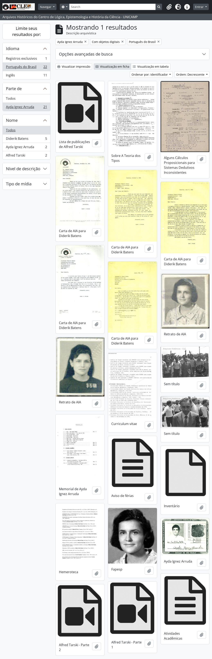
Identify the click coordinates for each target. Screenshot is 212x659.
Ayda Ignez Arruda (26, 107)
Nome (12, 120)
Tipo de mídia (19, 184)
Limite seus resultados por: (26, 31)
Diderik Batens (26, 139)
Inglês (26, 76)
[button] (169, 6)
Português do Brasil (26, 67)
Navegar (46, 7)
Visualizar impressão (73, 66)
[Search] (112, 7)
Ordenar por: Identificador (150, 74)
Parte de (14, 88)
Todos (11, 98)
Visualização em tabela (151, 66)
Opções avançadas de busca (86, 54)
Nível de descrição (23, 168)
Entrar (199, 7)
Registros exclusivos (26, 59)
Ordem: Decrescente (190, 74)
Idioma (12, 48)
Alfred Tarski (26, 156)
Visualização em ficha (112, 66)
